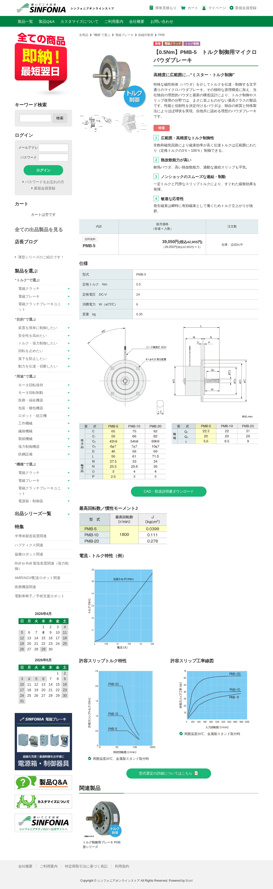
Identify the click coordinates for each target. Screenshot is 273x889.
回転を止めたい (30, 351)
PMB (161, 35)
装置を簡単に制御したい (37, 328)
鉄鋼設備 (25, 454)
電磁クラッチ (29, 288)
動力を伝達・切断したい (37, 366)
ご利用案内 (113, 21)
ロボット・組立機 (32, 416)
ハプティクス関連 (29, 545)
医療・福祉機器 (30, 400)
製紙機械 (25, 439)
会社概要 (136, 21)
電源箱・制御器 (30, 501)
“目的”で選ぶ (25, 319)
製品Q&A (47, 21)
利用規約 (122, 866)
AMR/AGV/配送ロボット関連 (37, 578)
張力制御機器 (29, 446)
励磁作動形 (145, 35)
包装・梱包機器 (30, 408)
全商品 (83, 35)
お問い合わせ (161, 21)
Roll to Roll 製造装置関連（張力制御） (42, 566)
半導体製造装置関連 (31, 536)
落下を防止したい (32, 359)
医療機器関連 (25, 587)
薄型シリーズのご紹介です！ (41, 257)
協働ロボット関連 (29, 554)
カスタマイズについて (79, 21)
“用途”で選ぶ (25, 376)
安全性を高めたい (32, 336)
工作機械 (25, 423)
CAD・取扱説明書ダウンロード (169, 491)
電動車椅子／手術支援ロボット (39, 596)
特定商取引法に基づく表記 (86, 866)
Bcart (189, 880)
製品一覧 (25, 21)
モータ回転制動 (30, 393)
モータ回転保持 (30, 385)
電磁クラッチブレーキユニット (39, 306)
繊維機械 (25, 431)
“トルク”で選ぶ (27, 280)
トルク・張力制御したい (37, 343)
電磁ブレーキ (124, 35)
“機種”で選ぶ (101, 35)
